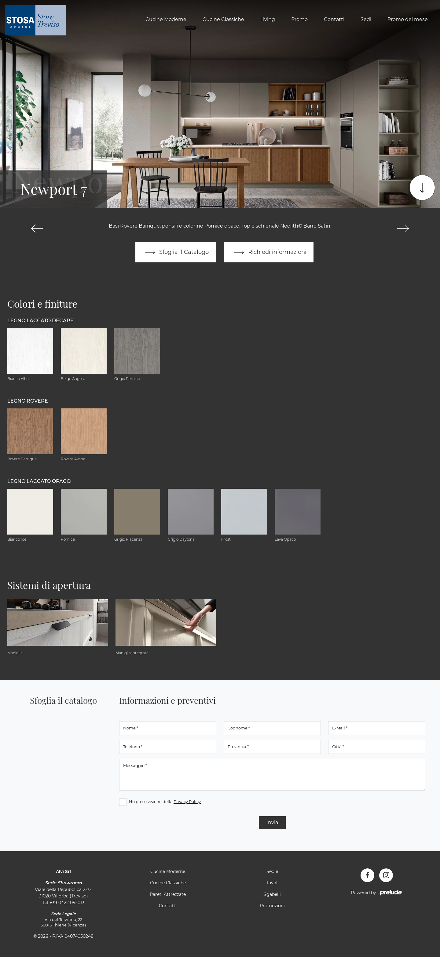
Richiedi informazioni (268, 252)
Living (267, 19)
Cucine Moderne (165, 19)
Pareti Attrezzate (168, 894)
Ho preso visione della (165, 801)
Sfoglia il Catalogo (175, 252)
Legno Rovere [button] (27, 401)
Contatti (334, 19)
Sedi (366, 19)
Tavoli (272, 883)
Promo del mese (407, 19)
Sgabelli (272, 894)
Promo (299, 19)
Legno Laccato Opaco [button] (39, 481)
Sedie (272, 871)
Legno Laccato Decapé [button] (40, 320)
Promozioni (272, 906)
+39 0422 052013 (67, 902)
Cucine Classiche (223, 19)
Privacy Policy (187, 801)
